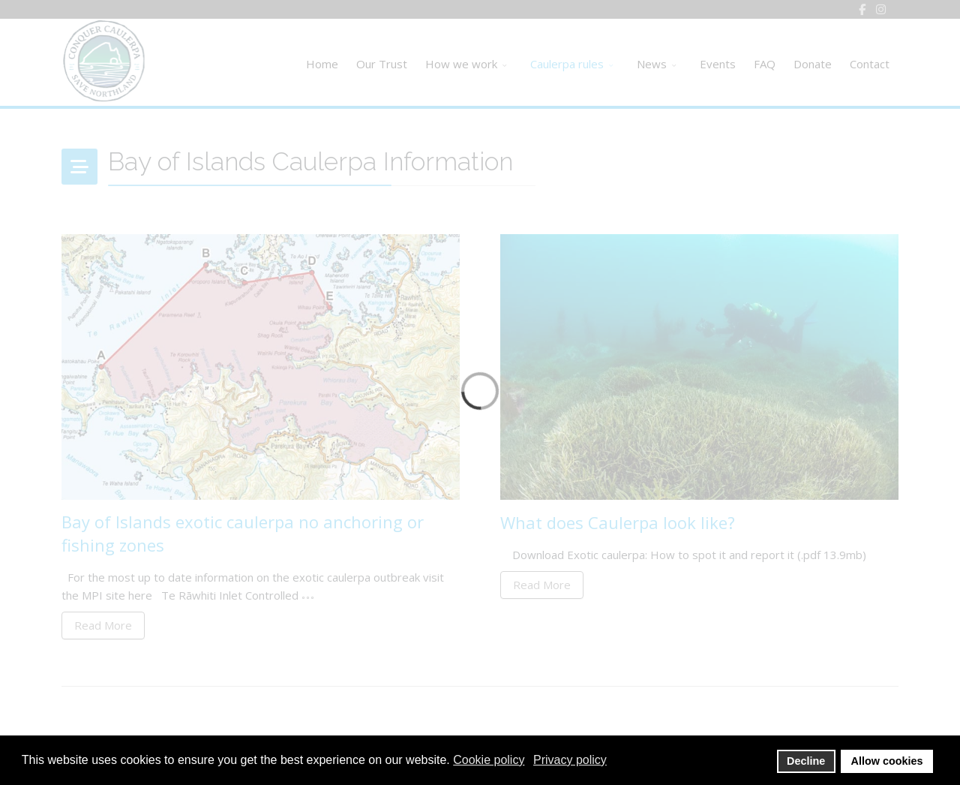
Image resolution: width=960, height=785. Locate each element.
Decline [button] (806, 761)
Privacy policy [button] (570, 759)
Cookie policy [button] (488, 759)
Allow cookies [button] (887, 761)
